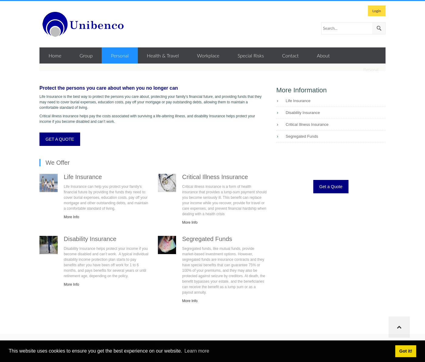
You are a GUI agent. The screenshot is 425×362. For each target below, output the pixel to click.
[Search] (353, 28)
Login (376, 11)
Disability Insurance (303, 112)
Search (378, 28)
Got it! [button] (405, 351)
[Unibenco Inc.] (85, 24)
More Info (71, 217)
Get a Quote (330, 186)
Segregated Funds (302, 136)
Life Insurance (298, 100)
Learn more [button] (196, 350)
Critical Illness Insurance (307, 124)
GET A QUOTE (60, 139)
